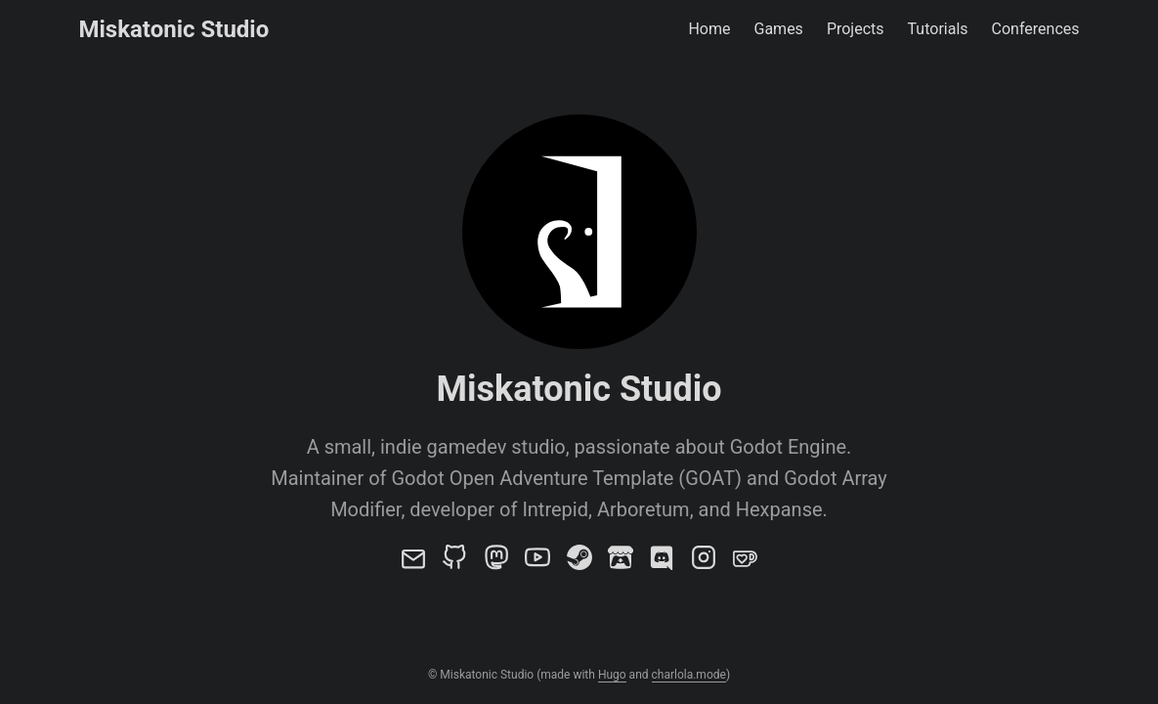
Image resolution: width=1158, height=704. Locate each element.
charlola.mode (689, 675)
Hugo (612, 675)
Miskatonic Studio (174, 29)
